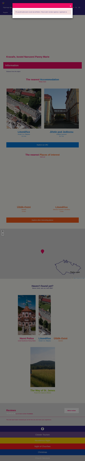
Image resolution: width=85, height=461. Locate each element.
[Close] (70, 6)
